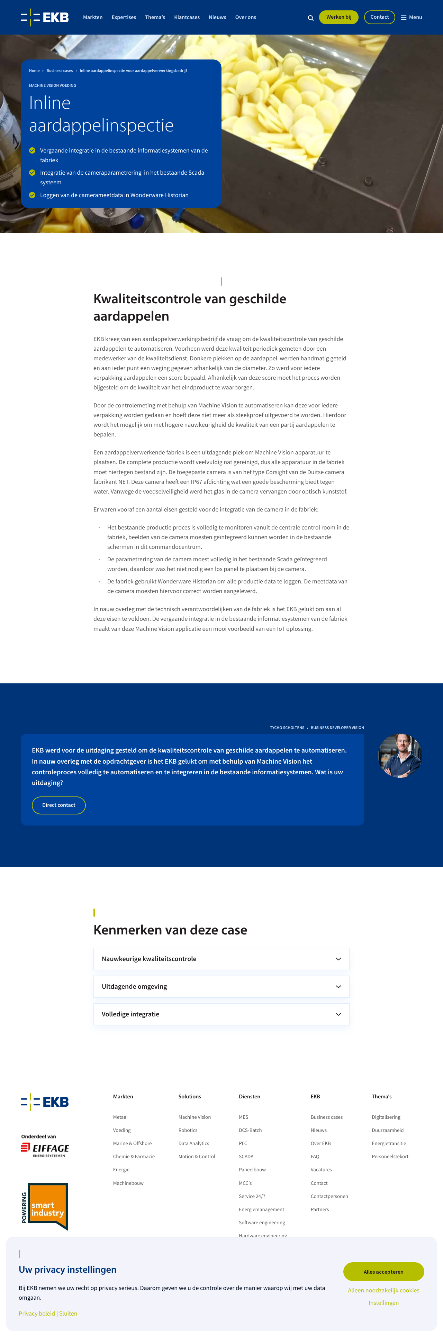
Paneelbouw (252, 1170)
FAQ (315, 1156)
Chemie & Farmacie (134, 1156)
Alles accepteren (384, 1271)
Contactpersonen (329, 1196)
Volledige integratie (130, 1014)
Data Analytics (194, 1143)
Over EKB (321, 1143)
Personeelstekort (391, 1156)
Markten (93, 17)
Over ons (245, 17)
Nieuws (217, 17)
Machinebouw (128, 1183)
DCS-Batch (250, 1130)
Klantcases (187, 17)
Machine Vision (195, 1117)
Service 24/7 (252, 1196)
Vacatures (321, 1170)
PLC (243, 1143)
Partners (320, 1209)
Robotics (188, 1130)
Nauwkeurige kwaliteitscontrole (149, 959)
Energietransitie (389, 1143)
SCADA (246, 1156)
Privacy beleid (37, 1313)
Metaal (120, 1117)
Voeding (122, 1130)
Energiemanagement (261, 1209)
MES (243, 1117)
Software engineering (262, 1222)
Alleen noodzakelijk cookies (384, 1290)
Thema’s (155, 17)
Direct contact (58, 805)
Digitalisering (386, 1117)
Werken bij (339, 16)
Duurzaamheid (388, 1130)
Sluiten (68, 1313)
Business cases (327, 1117)
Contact (379, 16)
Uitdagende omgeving (134, 986)
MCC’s (245, 1183)
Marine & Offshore (132, 1143)
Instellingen (384, 1303)
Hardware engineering (263, 1236)
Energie (121, 1170)
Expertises (124, 17)
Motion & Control (197, 1156)
